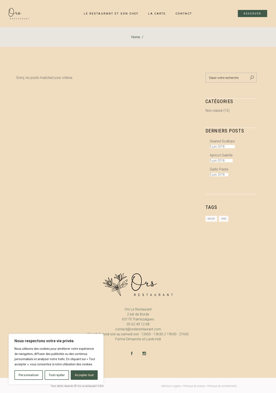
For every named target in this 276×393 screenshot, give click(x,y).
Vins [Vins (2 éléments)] (223, 218)
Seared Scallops (222, 141)
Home (135, 37)
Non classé (214, 110)
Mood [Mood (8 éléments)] (211, 218)
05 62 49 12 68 (138, 324)
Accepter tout (84, 375)
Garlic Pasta (219, 169)
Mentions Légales (171, 386)
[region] (56, 359)
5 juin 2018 (217, 146)
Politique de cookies (194, 386)
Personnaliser (29, 375)
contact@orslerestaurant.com (138, 329)
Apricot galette (221, 155)
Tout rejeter (57, 375)
